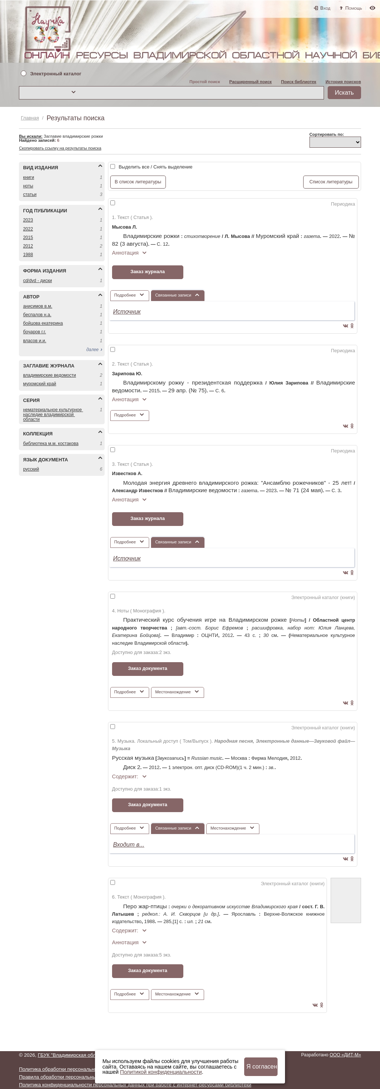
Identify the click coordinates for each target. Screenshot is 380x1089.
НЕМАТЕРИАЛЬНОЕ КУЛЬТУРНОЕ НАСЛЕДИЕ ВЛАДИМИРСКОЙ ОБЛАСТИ (53, 414)
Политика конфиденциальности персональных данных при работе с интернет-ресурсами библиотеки (135, 1085)
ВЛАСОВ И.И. (34, 340)
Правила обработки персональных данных (68, 1077)
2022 (28, 229)
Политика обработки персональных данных (69, 1069)
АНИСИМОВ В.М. (37, 306)
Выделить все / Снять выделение (156, 167)
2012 (28, 246)
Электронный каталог (55, 74)
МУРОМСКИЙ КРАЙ (39, 383)
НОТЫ (28, 186)
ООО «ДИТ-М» (345, 1054)
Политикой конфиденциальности (161, 1072)
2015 (28, 237)
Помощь (353, 8)
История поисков (343, 81)
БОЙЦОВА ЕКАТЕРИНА (43, 323)
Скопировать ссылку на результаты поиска (60, 148)
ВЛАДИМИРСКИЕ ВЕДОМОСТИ (49, 375)
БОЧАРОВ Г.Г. (34, 331)
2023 (28, 220)
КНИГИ (28, 177)
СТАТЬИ (29, 194)
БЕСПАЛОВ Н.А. (37, 314)
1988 (28, 254)
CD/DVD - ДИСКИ (37, 280)
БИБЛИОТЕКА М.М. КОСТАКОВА (50, 443)
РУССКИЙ (31, 469)
